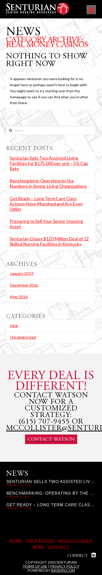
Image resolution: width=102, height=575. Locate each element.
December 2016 (24, 285)
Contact (58, 546)
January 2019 (21, 273)
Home (16, 540)
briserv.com (63, 570)
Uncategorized (23, 337)
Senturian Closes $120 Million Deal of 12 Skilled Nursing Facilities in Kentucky (49, 241)
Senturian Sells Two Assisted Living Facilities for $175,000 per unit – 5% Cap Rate (49, 163)
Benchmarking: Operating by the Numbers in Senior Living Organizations (48, 183)
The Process (40, 540)
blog (14, 325)
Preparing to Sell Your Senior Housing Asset (46, 224)
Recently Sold (75, 540)
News (39, 546)
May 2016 (19, 296)
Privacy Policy (64, 566)
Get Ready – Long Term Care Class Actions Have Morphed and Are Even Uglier (46, 204)
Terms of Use (35, 566)
